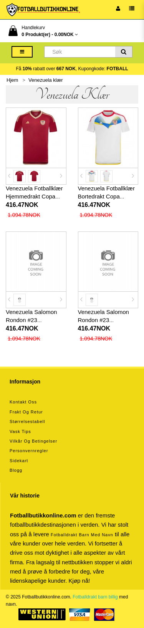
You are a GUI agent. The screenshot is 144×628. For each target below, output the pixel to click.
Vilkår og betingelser (33, 441)
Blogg (16, 470)
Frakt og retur (26, 412)
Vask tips (20, 431)
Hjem (12, 80)
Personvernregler (29, 450)
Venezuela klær (45, 80)
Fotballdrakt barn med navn (82, 534)
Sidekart (19, 460)
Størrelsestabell (27, 421)
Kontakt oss (23, 402)
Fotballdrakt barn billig (95, 597)
